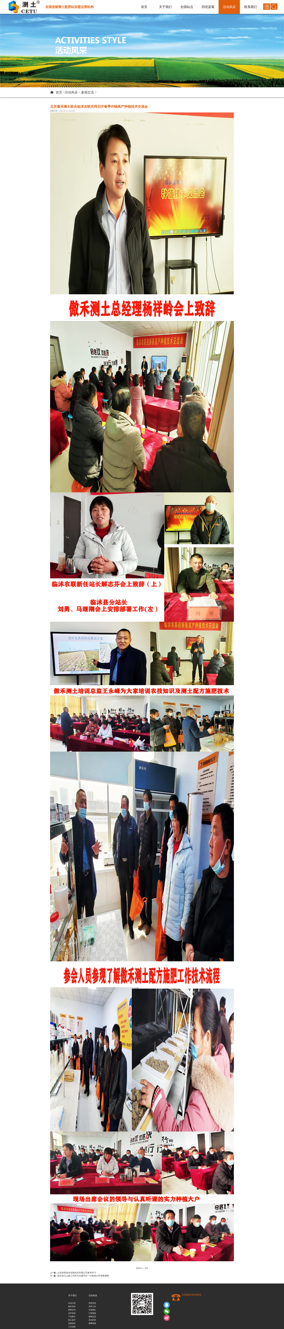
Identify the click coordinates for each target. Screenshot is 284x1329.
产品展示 (72, 1317)
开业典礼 (92, 1310)
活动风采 (71, 92)
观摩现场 (92, 1323)
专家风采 (72, 1323)
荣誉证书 (72, 1310)
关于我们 (72, 1295)
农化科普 (92, 1320)
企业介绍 (72, 1303)
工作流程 (72, 1327)
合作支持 (72, 1313)
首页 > (60, 92)
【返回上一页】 (142, 1268)
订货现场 (92, 1313)
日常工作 (92, 1306)
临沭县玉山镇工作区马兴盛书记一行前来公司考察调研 (83, 1276)
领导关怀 (72, 1306)
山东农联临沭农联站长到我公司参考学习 (76, 1273)
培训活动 (92, 1303)
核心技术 (72, 1320)
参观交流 (87, 92)
